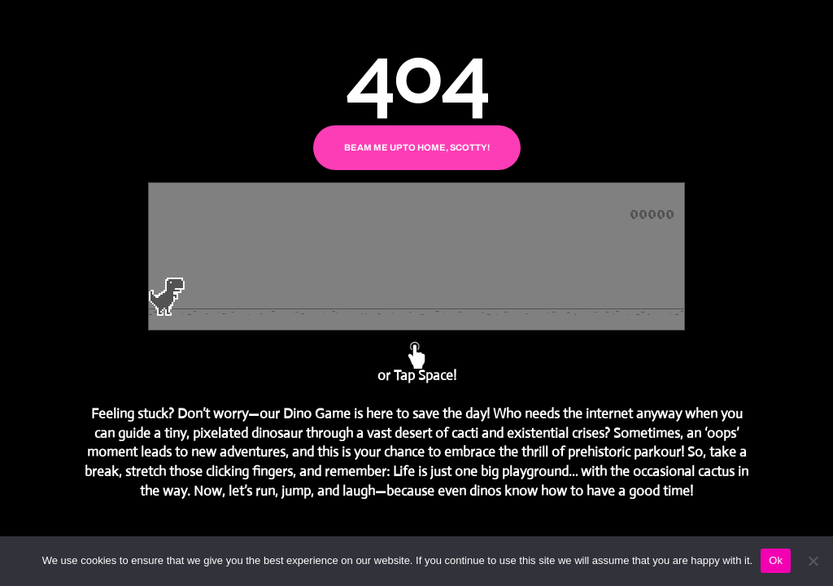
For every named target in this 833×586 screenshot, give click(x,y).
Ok (776, 560)
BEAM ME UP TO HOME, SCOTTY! (417, 147)
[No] (813, 561)
